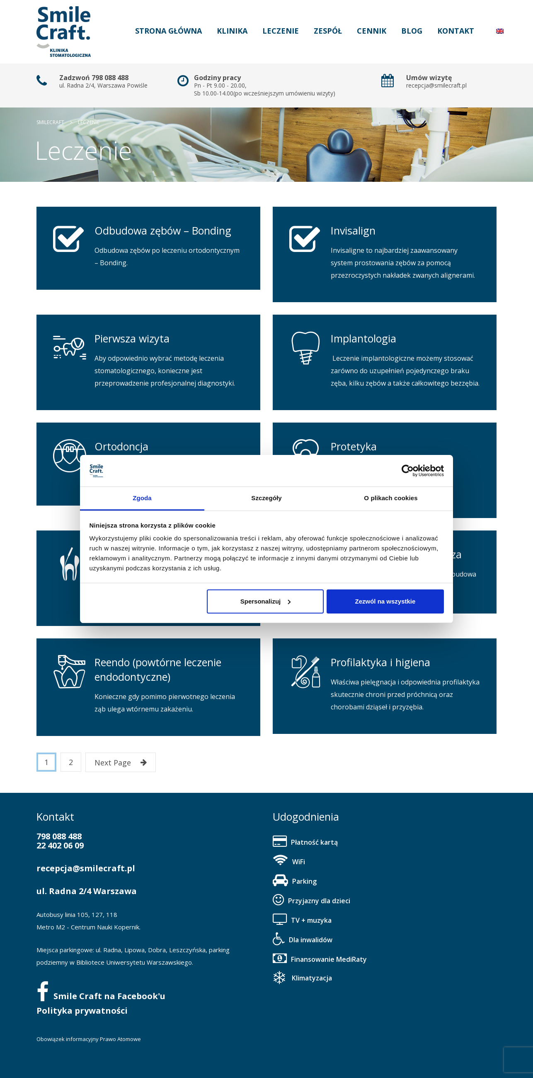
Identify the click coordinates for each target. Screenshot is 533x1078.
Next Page (120, 763)
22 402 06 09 (60, 845)
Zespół (328, 31)
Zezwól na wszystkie (385, 601)
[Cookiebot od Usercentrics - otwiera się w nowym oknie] (407, 470)
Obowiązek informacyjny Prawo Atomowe (88, 1039)
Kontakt (455, 31)
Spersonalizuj (265, 601)
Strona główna (168, 31)
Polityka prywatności (82, 1010)
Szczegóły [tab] (266, 497)
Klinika (232, 31)
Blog (411, 31)
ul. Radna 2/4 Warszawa (86, 891)
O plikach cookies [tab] (390, 497)
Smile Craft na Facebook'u (100, 996)
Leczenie (280, 31)
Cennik (371, 31)
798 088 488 (59, 836)
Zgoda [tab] (142, 497)
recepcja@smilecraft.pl (85, 868)
